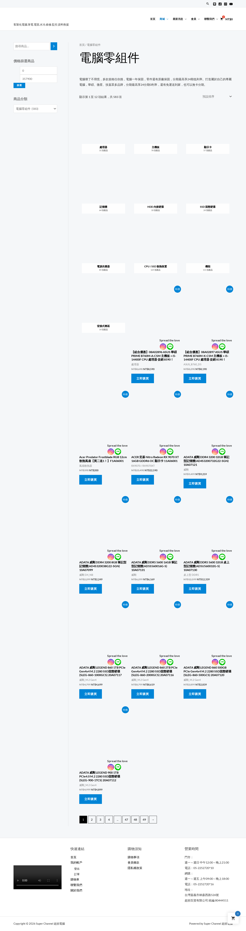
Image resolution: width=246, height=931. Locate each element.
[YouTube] (231, 4)
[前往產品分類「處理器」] (103, 133)
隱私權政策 (135, 868)
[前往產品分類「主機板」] (155, 133)
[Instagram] (225, 4)
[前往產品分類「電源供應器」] (103, 252)
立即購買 (142, 378)
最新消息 (178, 18)
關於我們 (76, 890)
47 (126, 819)
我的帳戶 (76, 862)
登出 (77, 868)
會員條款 (133, 862)
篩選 (19, 85)
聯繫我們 (209, 18)
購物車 (74, 879)
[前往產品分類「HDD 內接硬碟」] (155, 192)
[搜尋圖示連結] (207, 3)
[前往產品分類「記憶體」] (103, 192)
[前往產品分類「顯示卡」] (208, 133)
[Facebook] (220, 4)
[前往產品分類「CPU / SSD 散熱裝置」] (155, 252)
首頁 (152, 18)
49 (144, 819)
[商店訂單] (216, 96)
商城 (162, 18)
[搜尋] (54, 46)
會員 (193, 18)
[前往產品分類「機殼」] (208, 252)
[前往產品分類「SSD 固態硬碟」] (208, 192)
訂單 (77, 874)
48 (135, 819)
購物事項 (133, 857)
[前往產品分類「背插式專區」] (103, 312)
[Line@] (214, 4)
